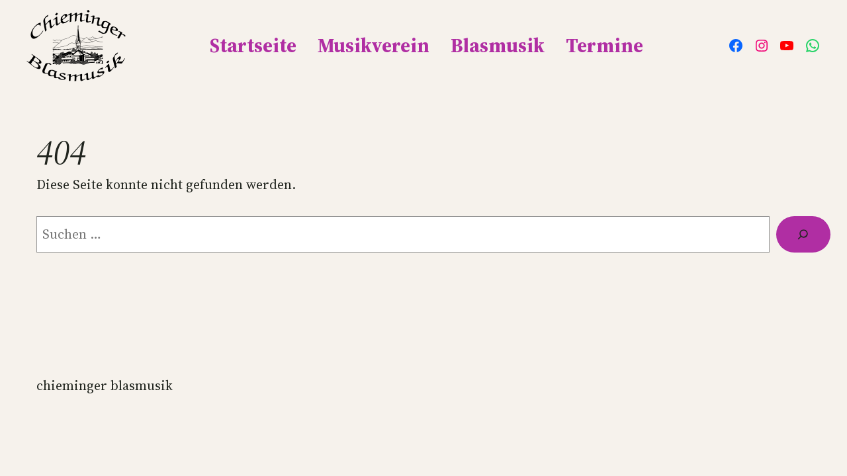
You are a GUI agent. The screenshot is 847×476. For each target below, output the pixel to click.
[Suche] (803, 234)
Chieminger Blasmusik (104, 385)
